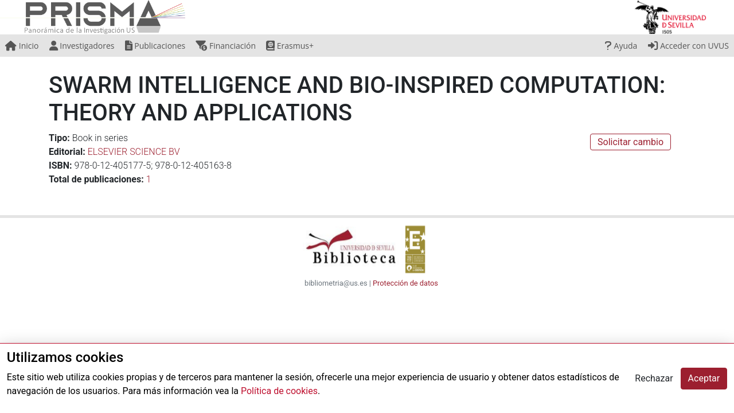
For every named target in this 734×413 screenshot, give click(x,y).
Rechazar (654, 378)
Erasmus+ (290, 45)
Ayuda (621, 45)
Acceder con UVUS (688, 45)
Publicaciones (155, 45)
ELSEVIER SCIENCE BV (134, 151)
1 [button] (148, 179)
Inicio (21, 45)
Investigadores (82, 45)
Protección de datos (405, 283)
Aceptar (704, 378)
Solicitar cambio (630, 142)
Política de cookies (279, 390)
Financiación (226, 45)
